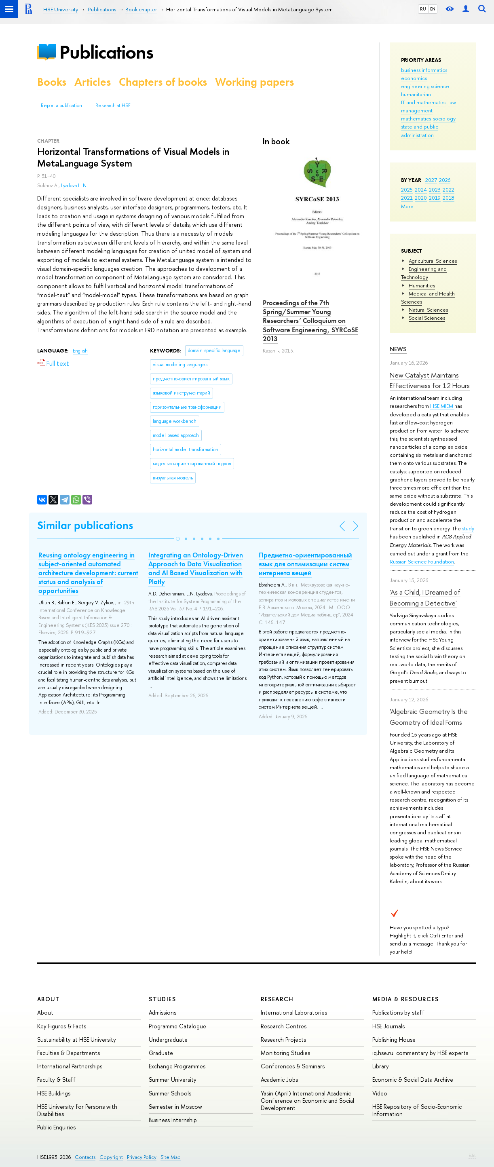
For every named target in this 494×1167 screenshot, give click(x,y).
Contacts (85, 1157)
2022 (448, 189)
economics (414, 78)
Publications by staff (398, 1012)
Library (380, 1066)
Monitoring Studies (285, 1053)
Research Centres (283, 1026)
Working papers (254, 82)
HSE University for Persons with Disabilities (77, 1110)
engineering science (425, 86)
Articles (92, 82)
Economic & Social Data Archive (412, 1079)
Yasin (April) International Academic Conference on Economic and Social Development (307, 1100)
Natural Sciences (428, 309)
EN (432, 9)
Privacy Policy (141, 1157)
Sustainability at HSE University (76, 1039)
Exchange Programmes (177, 1066)
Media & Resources (405, 999)
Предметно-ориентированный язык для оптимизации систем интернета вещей (305, 564)
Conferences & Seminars (293, 1066)
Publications (106, 52)
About (48, 999)
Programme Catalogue (177, 1026)
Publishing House (394, 1039)
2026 (444, 180)
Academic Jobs (279, 1079)
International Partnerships (69, 1066)
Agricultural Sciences (433, 260)
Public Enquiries (56, 1127)
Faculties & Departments (68, 1053)
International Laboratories (294, 1012)
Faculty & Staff (56, 1079)
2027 (431, 180)
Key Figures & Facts (61, 1026)
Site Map (170, 1157)
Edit (472, 1155)
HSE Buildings (53, 1093)
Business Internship (173, 1120)
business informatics (424, 70)
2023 (435, 189)
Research (277, 999)
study (468, 528)
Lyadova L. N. (74, 185)
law (452, 102)
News (398, 349)
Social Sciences (427, 317)
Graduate (161, 1053)
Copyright (111, 1157)
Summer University (172, 1079)
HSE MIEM (442, 405)
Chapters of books (163, 82)
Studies (162, 999)
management (417, 110)
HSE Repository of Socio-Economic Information (417, 1110)
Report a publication (61, 105)
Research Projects (283, 1039)
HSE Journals (388, 1026)
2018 (448, 197)
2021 (407, 197)
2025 (407, 189)
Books (51, 82)
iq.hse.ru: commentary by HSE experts (420, 1053)
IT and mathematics (423, 102)
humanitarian (416, 94)
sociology (444, 118)
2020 (421, 197)
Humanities (422, 285)
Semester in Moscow (175, 1106)
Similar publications (85, 525)
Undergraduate (168, 1039)
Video (379, 1093)
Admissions (162, 1012)
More (407, 206)
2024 (421, 189)
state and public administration (419, 130)
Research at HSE (113, 105)
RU (423, 9)
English (80, 351)
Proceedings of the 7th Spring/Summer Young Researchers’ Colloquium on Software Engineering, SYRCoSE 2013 (310, 320)
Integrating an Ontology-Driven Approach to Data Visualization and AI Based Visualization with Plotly (195, 568)
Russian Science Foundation (422, 561)
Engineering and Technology (424, 273)
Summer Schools (170, 1093)
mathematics (416, 118)
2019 (435, 197)
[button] (178, 539)
